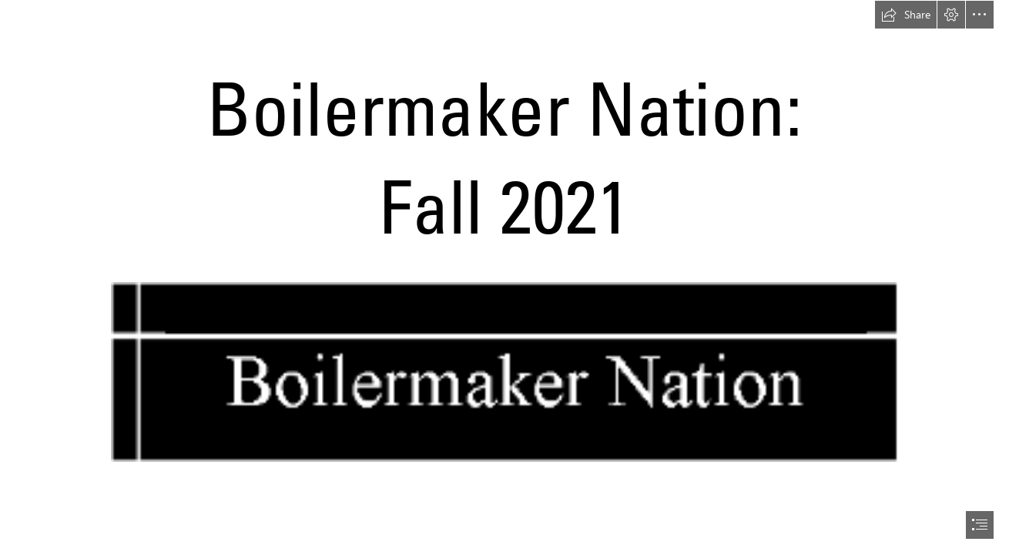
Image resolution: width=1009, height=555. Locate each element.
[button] (906, 15)
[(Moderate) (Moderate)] (504, 371)
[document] (504, 277)
